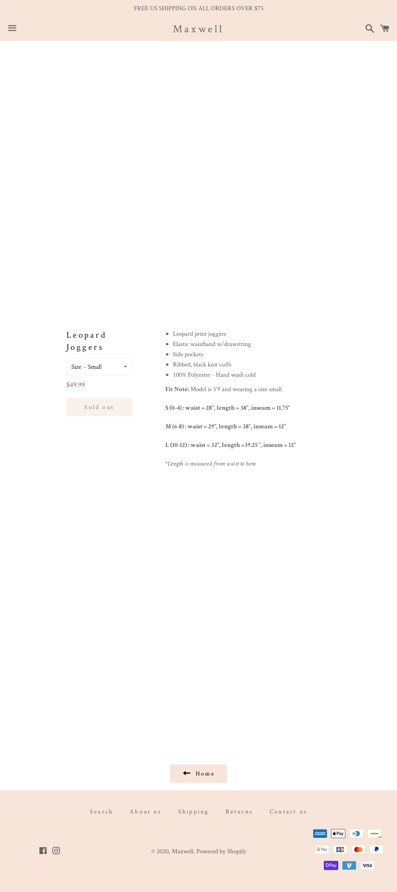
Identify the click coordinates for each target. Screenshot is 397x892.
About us (146, 811)
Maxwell (198, 28)
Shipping (193, 811)
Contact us (288, 811)
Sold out (99, 407)
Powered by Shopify (221, 851)
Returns (239, 811)
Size (76, 366)
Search (101, 811)
